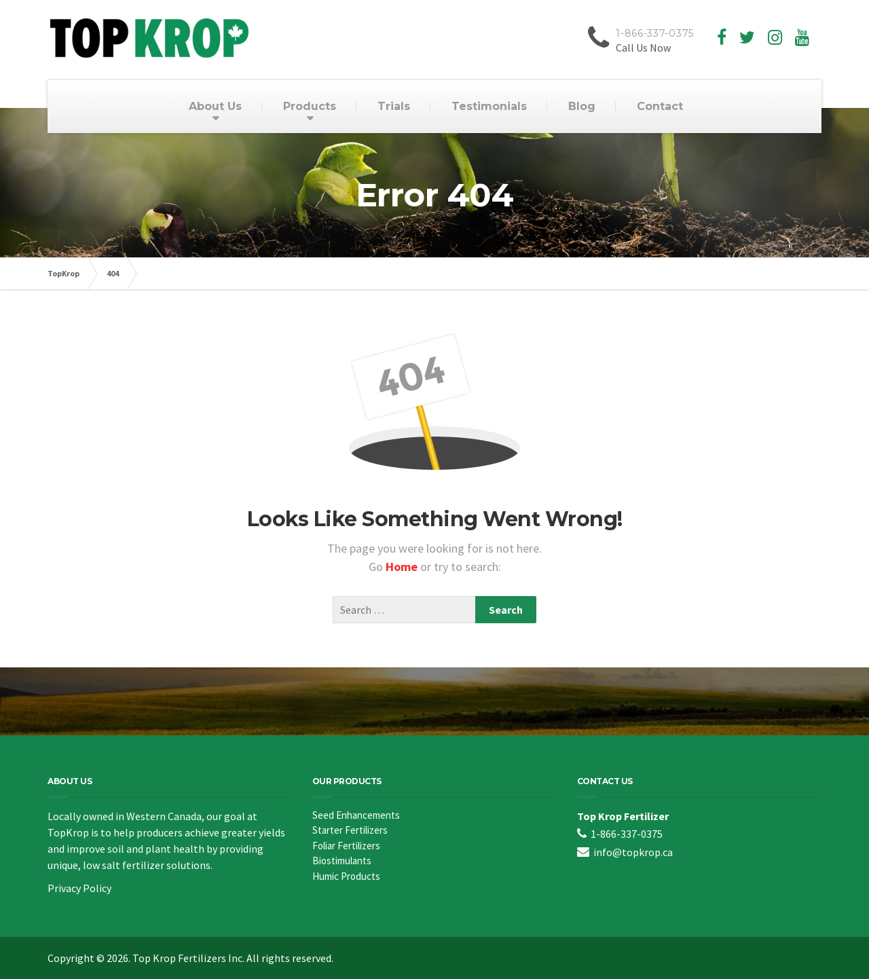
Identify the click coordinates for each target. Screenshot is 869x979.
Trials (393, 106)
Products (309, 106)
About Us (215, 106)
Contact (660, 106)
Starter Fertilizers (350, 830)
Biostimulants (341, 860)
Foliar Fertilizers (346, 845)
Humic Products (346, 876)
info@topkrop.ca (633, 852)
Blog (581, 106)
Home (403, 566)
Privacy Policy (79, 888)
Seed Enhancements (356, 815)
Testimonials (489, 106)
